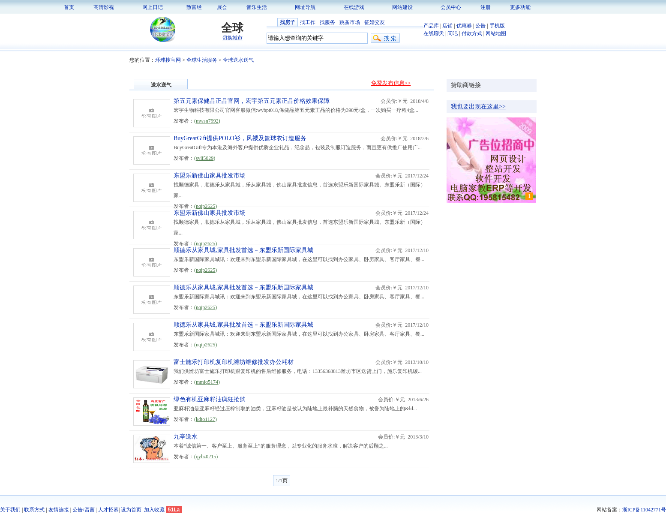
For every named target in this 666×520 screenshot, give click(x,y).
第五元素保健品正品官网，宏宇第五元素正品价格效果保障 (252, 101)
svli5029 (204, 158)
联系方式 (34, 510)
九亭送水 (186, 436)
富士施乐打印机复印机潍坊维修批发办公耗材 (234, 362)
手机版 (497, 26)
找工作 (307, 22)
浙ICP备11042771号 (644, 510)
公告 (480, 26)
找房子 (287, 22)
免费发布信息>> (391, 83)
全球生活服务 (201, 60)
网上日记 (152, 7)
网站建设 (402, 7)
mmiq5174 (207, 382)
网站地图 (496, 33)
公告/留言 (83, 510)
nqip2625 (205, 206)
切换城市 (232, 38)
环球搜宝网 (168, 60)
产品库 (431, 26)
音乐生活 (256, 7)
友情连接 (58, 510)
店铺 (447, 26)
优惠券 (464, 26)
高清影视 (103, 7)
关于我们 (10, 510)
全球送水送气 (238, 60)
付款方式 (472, 33)
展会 (222, 7)
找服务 (327, 22)
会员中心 (451, 7)
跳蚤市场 (349, 22)
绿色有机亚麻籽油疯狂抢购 (210, 399)
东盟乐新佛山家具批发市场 (210, 175)
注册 (485, 7)
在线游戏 (354, 7)
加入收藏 (154, 510)
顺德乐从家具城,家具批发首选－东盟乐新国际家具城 (243, 250)
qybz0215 (206, 457)
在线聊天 (433, 33)
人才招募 (108, 510)
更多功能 (520, 7)
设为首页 (131, 510)
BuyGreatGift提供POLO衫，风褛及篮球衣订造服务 (240, 138)
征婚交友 (374, 22)
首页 (69, 7)
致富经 (194, 7)
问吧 (452, 33)
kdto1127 (205, 419)
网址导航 (305, 7)
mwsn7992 (207, 121)
